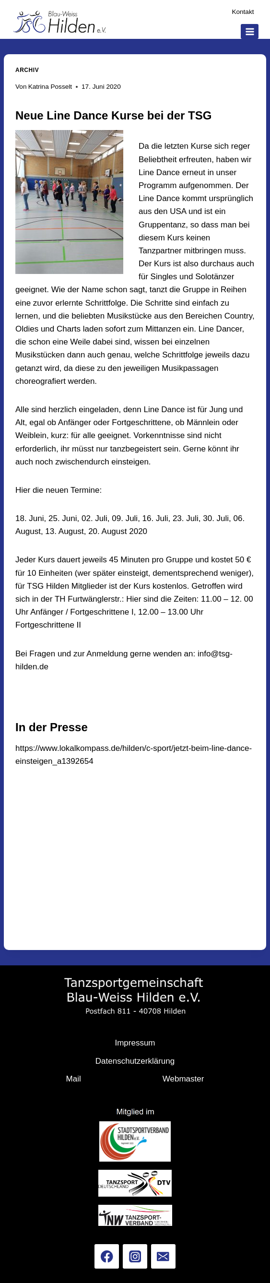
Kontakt (243, 11)
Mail (73, 1078)
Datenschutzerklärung (135, 1061)
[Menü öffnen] (249, 31)
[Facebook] (106, 1256)
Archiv (27, 70)
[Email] (163, 1256)
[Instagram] (135, 1256)
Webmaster (183, 1078)
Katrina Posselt (50, 86)
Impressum (135, 1042)
